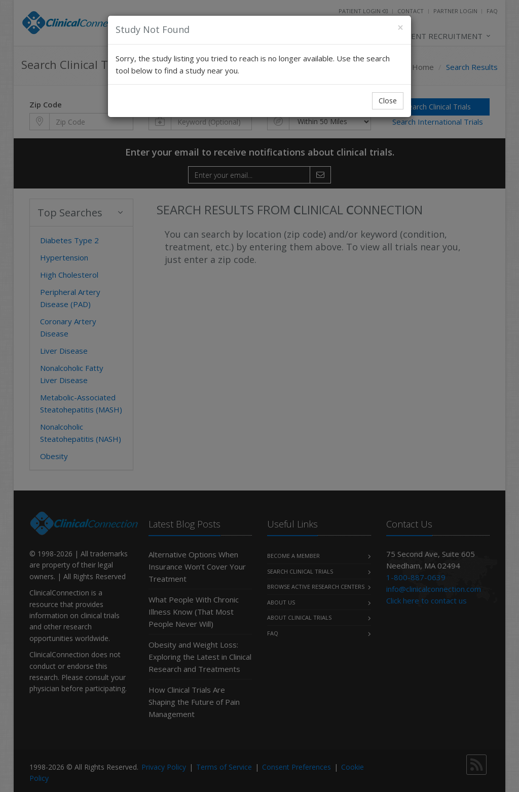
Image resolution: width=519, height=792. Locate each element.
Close (388, 100)
